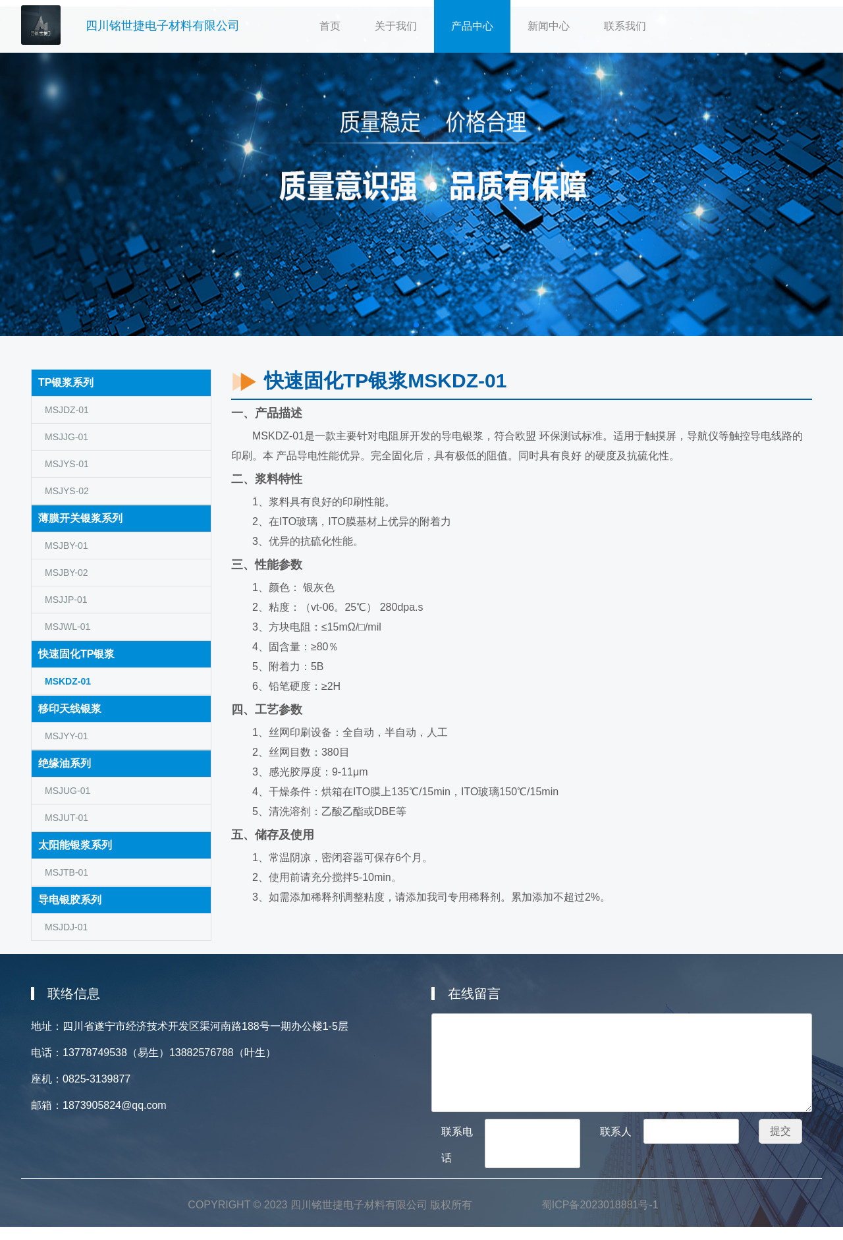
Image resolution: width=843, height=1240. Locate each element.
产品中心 (472, 26)
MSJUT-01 (66, 817)
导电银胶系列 (69, 899)
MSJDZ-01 (67, 410)
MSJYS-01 (67, 464)
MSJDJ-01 (66, 927)
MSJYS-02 (67, 491)
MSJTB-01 (66, 872)
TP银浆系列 (66, 382)
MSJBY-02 (66, 572)
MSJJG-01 (66, 437)
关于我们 (404, 20)
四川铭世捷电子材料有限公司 (163, 25)
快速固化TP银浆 (76, 654)
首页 (338, 20)
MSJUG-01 (67, 790)
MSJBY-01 (66, 545)
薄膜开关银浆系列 (80, 518)
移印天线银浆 (69, 708)
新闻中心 (549, 26)
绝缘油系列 (64, 763)
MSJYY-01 (66, 736)
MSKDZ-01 (68, 681)
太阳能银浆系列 (75, 845)
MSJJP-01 (66, 599)
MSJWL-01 (67, 626)
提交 (780, 1131)
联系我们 (625, 26)
